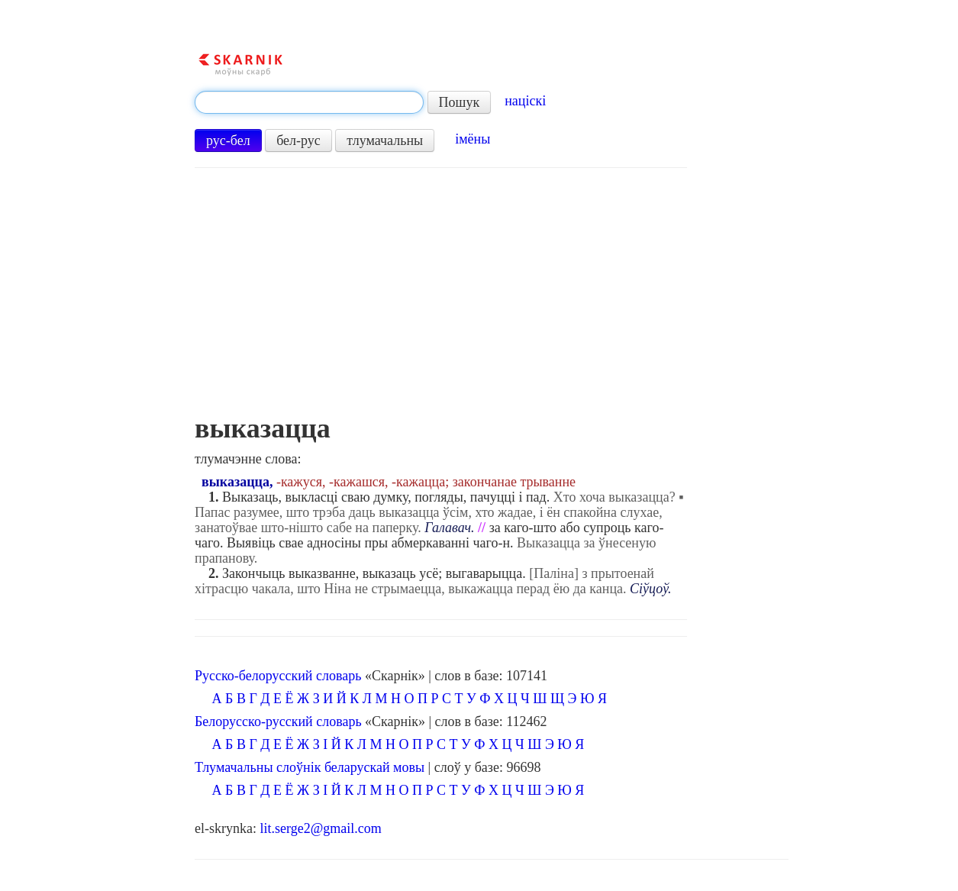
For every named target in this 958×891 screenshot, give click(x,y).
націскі (525, 100)
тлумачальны (385, 140)
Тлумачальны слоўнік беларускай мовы (309, 767)
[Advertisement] (441, 298)
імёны (472, 139)
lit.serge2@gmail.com (321, 828)
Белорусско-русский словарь (278, 721)
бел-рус (298, 140)
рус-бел (228, 140)
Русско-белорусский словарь (278, 675)
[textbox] (309, 102)
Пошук (459, 102)
